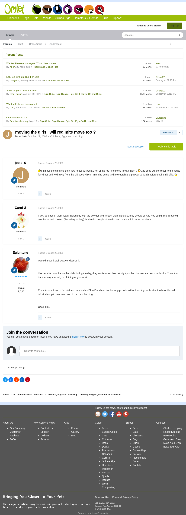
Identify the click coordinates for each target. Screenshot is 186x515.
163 (21, 193)
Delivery (45, 435)
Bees (105, 428)
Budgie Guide (109, 431)
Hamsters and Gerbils (89, 9)
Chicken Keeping (172, 428)
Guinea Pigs (78, 9)
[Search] (141, 35)
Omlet (16, 9)
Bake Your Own (171, 446)
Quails (105, 476)
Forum (74, 428)
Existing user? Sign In (150, 25)
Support (116, 18)
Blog (73, 435)
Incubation (107, 468)
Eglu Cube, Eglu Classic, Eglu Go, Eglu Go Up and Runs (72, 94)
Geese (136, 446)
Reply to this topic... (34, 351)
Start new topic (135, 146)
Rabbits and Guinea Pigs (45, 67)
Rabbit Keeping (171, 431)
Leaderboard (55, 44)
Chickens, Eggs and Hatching (66, 136)
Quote (48, 194)
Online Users (35, 44)
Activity (24, 35)
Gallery (75, 431)
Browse (10, 37)
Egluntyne (20, 252)
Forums (7, 44)
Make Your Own (172, 443)
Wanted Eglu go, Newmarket (21, 104)
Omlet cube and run (16, 117)
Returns (45, 439)
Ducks (105, 446)
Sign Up (175, 25)
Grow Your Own (172, 439)
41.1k (21, 283)
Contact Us (47, 428)
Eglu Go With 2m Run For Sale (22, 77)
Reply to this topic (166, 146)
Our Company (17, 428)
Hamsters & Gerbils (86, 18)
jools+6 (20, 163)
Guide (98, 422)
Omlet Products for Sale (56, 80)
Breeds (129, 422)
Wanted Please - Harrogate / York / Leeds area (31, 63)
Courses (160, 422)
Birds (99, 9)
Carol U (20, 207)
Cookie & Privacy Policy (125, 497)
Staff (20, 44)
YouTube (119, 414)
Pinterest (126, 414)
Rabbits (68, 9)
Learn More (47, 507)
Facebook (112, 414)
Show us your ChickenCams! (21, 90)
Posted (50, 163)
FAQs (13, 439)
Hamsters (107, 465)
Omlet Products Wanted (53, 107)
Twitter (105, 414)
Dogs (47, 9)
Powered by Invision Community (93, 513)
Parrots (106, 472)
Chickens (36, 9)
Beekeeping (169, 435)
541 (21, 238)
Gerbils (106, 457)
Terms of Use (102, 497)
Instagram (98, 414)
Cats (57, 9)
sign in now (78, 336)
